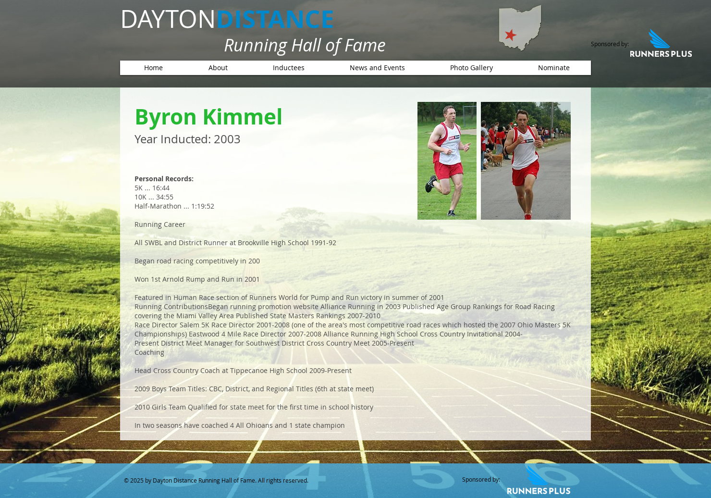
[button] (288, 68)
